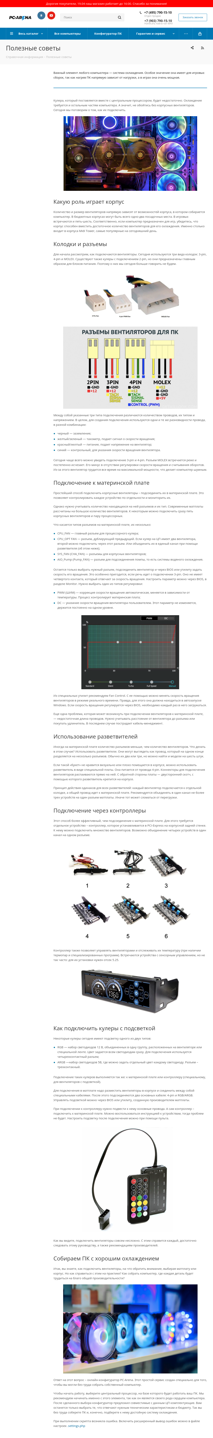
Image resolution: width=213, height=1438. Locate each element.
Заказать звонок (193, 17)
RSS (202, 47)
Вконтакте (41, 15)
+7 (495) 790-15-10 (158, 12)
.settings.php (76, 1426)
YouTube (51, 15)
